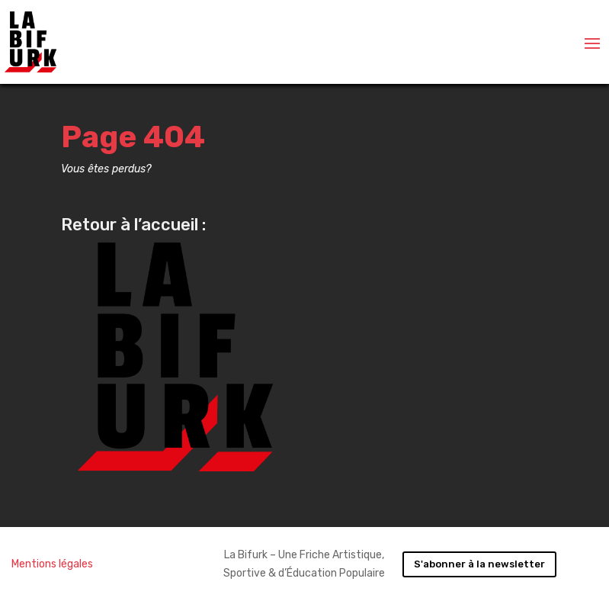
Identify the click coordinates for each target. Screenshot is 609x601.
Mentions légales (52, 564)
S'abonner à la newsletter (479, 564)
